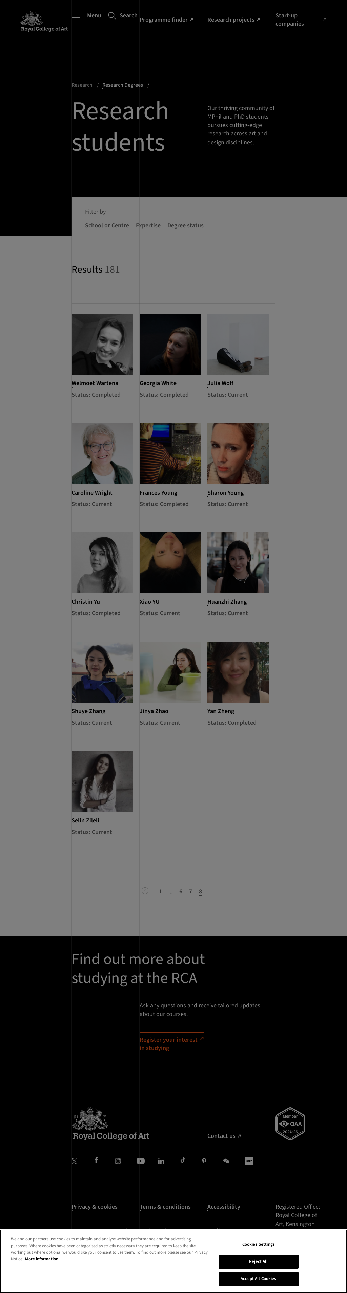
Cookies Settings (258, 1244)
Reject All (258, 1261)
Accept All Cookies (258, 1279)
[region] (173, 1261)
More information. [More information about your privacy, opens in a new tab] (42, 1259)
